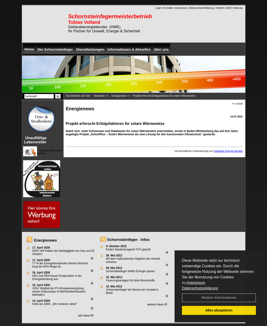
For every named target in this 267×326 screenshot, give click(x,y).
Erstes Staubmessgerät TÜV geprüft (128, 249)
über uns (161, 49)
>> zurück (237, 103)
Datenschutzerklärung (200, 288)
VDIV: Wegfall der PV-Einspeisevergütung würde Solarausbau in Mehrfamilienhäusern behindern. (59, 291)
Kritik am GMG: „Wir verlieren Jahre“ (54, 304)
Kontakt (168, 7)
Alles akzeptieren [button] (219, 310)
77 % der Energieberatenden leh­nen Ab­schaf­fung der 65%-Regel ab (60, 265)
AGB (228, 7)
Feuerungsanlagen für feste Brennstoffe (130, 280)
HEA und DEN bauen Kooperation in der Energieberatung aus (57, 277)
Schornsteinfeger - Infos (128, 240)
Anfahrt (220, 7)
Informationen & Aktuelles (129, 49)
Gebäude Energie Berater (228, 151)
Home (29, 49)
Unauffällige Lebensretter (35, 140)
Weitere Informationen (218, 297)
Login (158, 7)
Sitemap (238, 7)
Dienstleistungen (90, 49)
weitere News (157, 304)
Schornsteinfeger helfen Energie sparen (130, 271)
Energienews (45, 240)
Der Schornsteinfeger (55, 49)
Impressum (196, 283)
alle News (85, 315)
